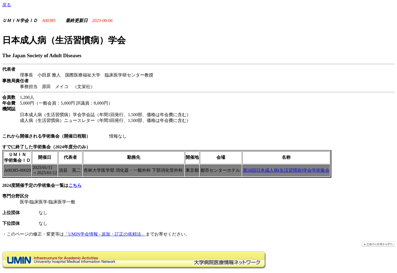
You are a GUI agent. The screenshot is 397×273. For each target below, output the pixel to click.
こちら (75, 185)
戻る (6, 4)
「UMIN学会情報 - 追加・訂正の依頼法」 (105, 234)
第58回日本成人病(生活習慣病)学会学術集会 (286, 170)
